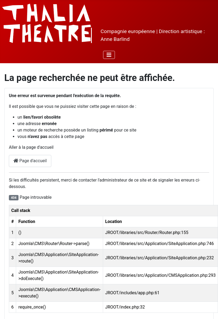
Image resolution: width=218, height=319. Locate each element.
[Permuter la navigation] (109, 55)
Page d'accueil (30, 160)
